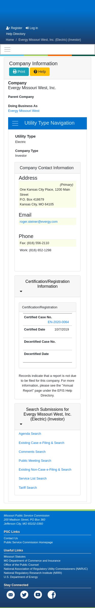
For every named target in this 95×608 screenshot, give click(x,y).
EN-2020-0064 (58, 322)
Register (14, 28)
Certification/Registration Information (47, 283)
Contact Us (11, 538)
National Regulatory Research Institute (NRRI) (33, 572)
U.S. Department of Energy (21, 576)
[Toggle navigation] (47, 49)
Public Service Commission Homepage (28, 542)
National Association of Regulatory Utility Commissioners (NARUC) (46, 568)
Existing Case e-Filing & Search (41, 443)
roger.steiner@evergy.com (39, 221)
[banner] (47, 12)
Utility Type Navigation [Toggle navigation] (42, 123)
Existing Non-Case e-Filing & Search (45, 469)
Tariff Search (28, 488)
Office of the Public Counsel (21, 564)
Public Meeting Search (35, 460)
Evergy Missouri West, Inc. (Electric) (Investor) (49, 40)
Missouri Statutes (15, 556)
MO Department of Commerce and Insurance (32, 560)
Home (10, 40)
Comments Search (32, 452)
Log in (32, 28)
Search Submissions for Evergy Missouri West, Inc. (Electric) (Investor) (47, 414)
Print (19, 72)
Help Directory (15, 34)
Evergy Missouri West (24, 111)
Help (40, 72)
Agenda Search (30, 433)
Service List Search (33, 478)
